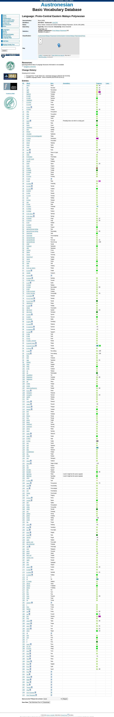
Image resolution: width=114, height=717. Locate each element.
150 (23, 513)
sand (28, 431)
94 (23, 348)
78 (23, 298)
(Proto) (83, 36)
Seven (28, 677)
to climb (29, 572)
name (28, 259)
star (28, 458)
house (28, 254)
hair (28, 150)
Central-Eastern (61, 36)
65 (23, 263)
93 (23, 343)
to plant (29, 317)
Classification (7, 36)
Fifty (28, 690)
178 (23, 594)
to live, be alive (31, 293)
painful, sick (30, 542)
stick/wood (29, 303)
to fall (28, 351)
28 (23, 157)
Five (28, 672)
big (27, 522)
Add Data (5, 41)
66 (23, 268)
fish (27, 399)
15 (23, 125)
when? (28, 567)
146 (23, 502)
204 (23, 679)
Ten (28, 685)
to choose (29, 319)
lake (28, 450)
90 (23, 334)
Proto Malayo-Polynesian (59, 30)
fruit (28, 418)
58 (23, 248)
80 (23, 305)
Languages (6, 30)
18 (23, 131)
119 (23, 424)
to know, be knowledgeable (34, 136)
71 (23, 280)
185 (23, 611)
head (28, 145)
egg (28, 360)
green (28, 515)
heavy (28, 493)
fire (27, 495)
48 (23, 208)
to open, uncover (31, 340)
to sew (28, 270)
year (28, 564)
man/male (29, 233)
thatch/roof (29, 257)
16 (23, 127)
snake (28, 383)
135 (23, 474)
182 (23, 605)
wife (28, 248)
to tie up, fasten (31, 268)
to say (28, 261)
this (27, 590)
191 (23, 633)
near (28, 596)
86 (23, 321)
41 (23, 193)
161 (23, 544)
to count (29, 648)
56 (23, 244)
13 (23, 121)
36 (23, 179)
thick (28, 532)
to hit (28, 283)
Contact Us (6, 23)
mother (28, 250)
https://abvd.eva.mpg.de (47, 0)
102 (23, 371)
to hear (28, 200)
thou (28, 607)
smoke (28, 500)
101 (23, 369)
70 (23, 278)
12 (23, 118)
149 (23, 511)
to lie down (30, 214)
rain (28, 467)
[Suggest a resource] (30, 66)
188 (23, 621)
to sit (28, 222)
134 (23, 470)
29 (23, 159)
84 (23, 317)
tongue (28, 168)
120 (23, 429)
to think (29, 138)
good (28, 551)
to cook (29, 186)
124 (23, 443)
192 (23, 635)
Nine (28, 682)
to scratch (29, 296)
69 (23, 275)
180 (23, 600)
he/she (28, 609)
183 (23, 607)
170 (23, 567)
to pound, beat (31, 343)
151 (23, 515)
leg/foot (29, 94)
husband (29, 246)
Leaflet (40, 55)
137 (23, 480)
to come (29, 102)
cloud (28, 461)
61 (23, 254)
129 (23, 456)
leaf (28, 411)
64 (23, 261)
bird (28, 358)
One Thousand (31, 695)
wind (28, 478)
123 (23, 438)
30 (23, 161)
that (28, 594)
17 (23, 129)
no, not (28, 646)
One (28, 651)
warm (28, 483)
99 (23, 362)
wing (28, 364)
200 (23, 664)
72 (23, 283)
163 (23, 549)
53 (23, 229)
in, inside (29, 581)
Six (27, 674)
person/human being (32, 229)
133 (23, 467)
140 (23, 488)
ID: (23, 83)
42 (23, 195)
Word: (28, 83)
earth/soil (29, 424)
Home (4, 15)
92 (23, 340)
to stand (29, 225)
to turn (28, 107)
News (4, 26)
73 (23, 285)
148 (23, 507)
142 (23, 493)
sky (27, 454)
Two (28, 659)
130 (23, 458)
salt (27, 445)
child (28, 244)
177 (23, 590)
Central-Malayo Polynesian (73, 36)
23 (23, 143)
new (28, 549)
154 (23, 524)
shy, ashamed (30, 544)
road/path (29, 100)
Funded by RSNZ (10, 93)
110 (23, 397)
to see (28, 204)
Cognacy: (99, 83)
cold (28, 486)
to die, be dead (31, 291)
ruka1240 (55, 22)
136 (23, 478)
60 (23, 252)
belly (28, 123)
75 (23, 291)
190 (23, 631)
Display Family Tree (9, 44)
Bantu (71, 0)
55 (23, 238)
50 (23, 218)
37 (23, 181)
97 (23, 358)
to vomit (29, 176)
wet (27, 491)
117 (23, 418)
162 (23, 546)
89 (23, 332)
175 (23, 583)
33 (23, 170)
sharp (28, 308)
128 (23, 454)
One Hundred (30, 692)
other (28, 631)
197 (23, 651)
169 (23, 564)
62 (23, 257)
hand (28, 85)
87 (23, 324)
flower (28, 416)
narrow (28, 537)
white (28, 507)
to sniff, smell (30, 159)
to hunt (28, 275)
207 (23, 687)
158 (23, 537)
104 (23, 377)
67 (23, 270)
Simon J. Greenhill (50, 715)
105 (23, 381)
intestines (29, 127)
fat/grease (29, 377)
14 (23, 123)
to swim (29, 109)
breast (28, 131)
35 (23, 176)
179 (23, 596)
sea (28, 443)
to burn (28, 498)
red (27, 511)
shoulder (29, 134)
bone (28, 125)
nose (28, 154)
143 (23, 495)
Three (28, 661)
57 (23, 246)
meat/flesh (29, 375)
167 (23, 560)
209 (23, 692)
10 (23, 111)
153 (23, 522)
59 (23, 250)
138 (23, 483)
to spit (28, 179)
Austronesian (60, 0)
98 (23, 360)
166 (23, 557)
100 (23, 364)
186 (23, 616)
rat (27, 371)
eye (28, 202)
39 (23, 186)
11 (23, 116)
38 (23, 183)
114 (23, 411)
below (28, 588)
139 (23, 485)
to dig (28, 334)
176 (23, 588)
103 (23, 375)
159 (23, 540)
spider (28, 397)
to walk (28, 96)
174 (23, 581)
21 (23, 138)
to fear (28, 140)
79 (23, 303)
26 (23, 150)
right (28, 90)
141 (23, 491)
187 (23, 618)
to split (28, 306)
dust (28, 116)
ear (27, 198)
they (28, 618)
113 (23, 406)
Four (28, 664)
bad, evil (29, 555)
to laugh (29, 170)
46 (23, 204)
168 (23, 562)
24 (23, 145)
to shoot (29, 278)
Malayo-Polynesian (51, 36)
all (27, 633)
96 (23, 356)
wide (28, 540)
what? (28, 621)
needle (28, 273)
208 (23, 690)
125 (23, 445)
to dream (29, 218)
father (28, 252)
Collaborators (7, 18)
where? (29, 603)
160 (23, 542)
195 (23, 646)
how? (28, 644)
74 (23, 289)
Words (5, 31)
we (27, 611)
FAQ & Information (8, 21)
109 (23, 393)
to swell (29, 324)
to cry (28, 174)
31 (23, 163)
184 (23, 609)
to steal (29, 285)
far (27, 600)
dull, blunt (29, 310)
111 (23, 399)
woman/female (31, 238)
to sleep (29, 208)
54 (23, 233)
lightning (29, 474)
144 (23, 497)
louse (28, 391)
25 (23, 147)
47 (23, 206)
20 (23, 136)
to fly (28, 369)
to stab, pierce (30, 280)
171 (23, 569)
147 (23, 505)
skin (28, 118)
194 (23, 644)
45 (23, 202)
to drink (29, 191)
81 (23, 308)
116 (23, 416)
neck (28, 147)
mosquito (29, 393)
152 (23, 518)
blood (28, 143)
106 (23, 383)
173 (23, 577)
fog (27, 465)
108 (23, 390)
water (28, 434)
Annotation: (66, 83)
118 (23, 420)
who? (28, 626)
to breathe (29, 157)
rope (28, 263)
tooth (28, 163)
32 (23, 168)
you (28, 616)
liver (28, 129)
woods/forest (30, 452)
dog (28, 356)
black (28, 505)
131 (23, 461)
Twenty (29, 687)
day (28, 562)
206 (23, 684)
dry (27, 488)
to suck (29, 195)
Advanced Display (8, 34)
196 (23, 648)
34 (23, 174)
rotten (28, 401)
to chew (29, 183)
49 (23, 213)
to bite (28, 193)
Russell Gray (64, 715)
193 (23, 639)
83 (23, 314)
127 (23, 452)
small (28, 518)
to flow (28, 438)
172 (23, 572)
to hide (28, 570)
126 (23, 450)
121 (23, 431)
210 (23, 695)
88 (23, 326)
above (28, 583)
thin (28, 530)
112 (23, 401)
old (27, 547)
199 (23, 661)
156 (23, 530)
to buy (28, 338)
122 (23, 433)
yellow (28, 513)
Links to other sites (8, 20)
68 (23, 273)
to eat (28, 181)
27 (23, 154)
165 (23, 555)
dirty (28, 111)
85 (23, 319)
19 (23, 134)
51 (23, 222)
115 (23, 414)
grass (28, 420)
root (28, 414)
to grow (29, 321)
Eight (28, 679)
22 (23, 140)
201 (23, 671)
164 (23, 551)
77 (23, 295)
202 (23, 674)
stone (28, 429)
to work (29, 314)
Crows (67, 0)
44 (23, 200)
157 (23, 532)
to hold (28, 332)
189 (23, 626)
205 (23, 682)
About (4, 17)
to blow (29, 480)
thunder (29, 470)
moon (28, 456)
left (27, 87)
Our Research (7, 24)
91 (23, 338)
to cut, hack (30, 298)
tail (27, 381)
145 (23, 500)
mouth (28, 161)
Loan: (107, 83)
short (28, 525)
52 (23, 225)
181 (23, 602)
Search (5, 33)
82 (23, 310)
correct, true (30, 557)
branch (28, 407)
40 (23, 191)
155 (23, 527)
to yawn (29, 206)
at (27, 577)
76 (23, 293)
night (28, 560)
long (28, 527)
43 (23, 198)
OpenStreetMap (43, 57)
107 (23, 388)
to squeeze (30, 327)
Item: (52, 83)
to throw (29, 348)
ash (28, 502)
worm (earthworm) (32, 388)
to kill (28, 289)
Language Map (7, 37)
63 (23, 259)
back (28, 121)
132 (23, 465)
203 (23, 677)
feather (28, 362)
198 (23, 658)
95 (23, 351)
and (28, 635)
